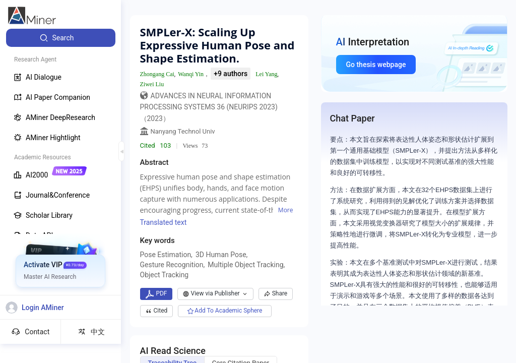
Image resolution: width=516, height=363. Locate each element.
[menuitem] (60, 38)
